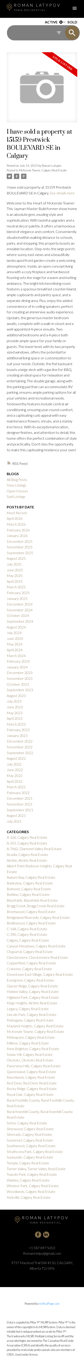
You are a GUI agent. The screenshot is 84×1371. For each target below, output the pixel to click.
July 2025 (14, 564)
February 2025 (18, 593)
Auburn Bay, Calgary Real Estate (31, 877)
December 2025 (19, 541)
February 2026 (18, 530)
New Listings (16, 485)
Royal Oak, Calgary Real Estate (30, 1094)
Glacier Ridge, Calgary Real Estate (32, 986)
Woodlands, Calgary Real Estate (31, 1191)
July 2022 (14, 764)
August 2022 (16, 758)
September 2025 (20, 553)
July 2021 (14, 821)
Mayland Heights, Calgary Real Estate (35, 1026)
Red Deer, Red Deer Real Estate (32, 1083)
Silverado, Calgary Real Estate (29, 1134)
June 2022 (15, 770)
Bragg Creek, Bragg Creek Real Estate (36, 906)
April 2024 (14, 650)
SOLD (72, 22)
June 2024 (15, 638)
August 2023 (16, 695)
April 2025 (14, 581)
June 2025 (15, 570)
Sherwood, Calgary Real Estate (30, 1129)
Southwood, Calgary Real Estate (31, 1146)
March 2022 (16, 787)
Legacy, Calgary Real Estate (28, 1009)
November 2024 (19, 610)
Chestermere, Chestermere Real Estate (37, 957)
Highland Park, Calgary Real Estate (33, 997)
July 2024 (14, 632)
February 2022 (18, 793)
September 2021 (20, 810)
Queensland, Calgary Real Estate (31, 1071)
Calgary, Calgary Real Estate (28, 940)
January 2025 (17, 598)
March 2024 (16, 655)
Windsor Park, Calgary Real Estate (33, 1186)
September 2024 (20, 621)
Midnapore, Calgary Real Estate (31, 1037)
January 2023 (17, 735)
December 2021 (19, 798)
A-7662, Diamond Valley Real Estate (34, 849)
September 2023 (20, 690)
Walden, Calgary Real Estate (28, 1180)
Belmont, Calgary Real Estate (29, 889)
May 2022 (14, 775)
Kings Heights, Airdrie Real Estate (32, 1003)
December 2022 (19, 741)
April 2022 (14, 781)
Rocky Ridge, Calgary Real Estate (32, 1088)
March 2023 (16, 724)
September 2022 (20, 753)
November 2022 (19, 747)
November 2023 (19, 678)
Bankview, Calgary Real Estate (30, 883)
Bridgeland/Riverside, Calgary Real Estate (38, 917)
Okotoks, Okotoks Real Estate (30, 1060)
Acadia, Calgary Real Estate (27, 854)
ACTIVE (51, 22)
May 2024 (14, 644)
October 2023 (18, 684)
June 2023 (15, 707)
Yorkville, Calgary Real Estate (29, 1197)
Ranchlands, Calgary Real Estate (31, 1077)
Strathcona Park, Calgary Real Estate (35, 1151)
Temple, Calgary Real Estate (28, 1163)
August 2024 (16, 627)
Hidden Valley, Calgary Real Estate (33, 991)
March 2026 (16, 524)
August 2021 (16, 815)
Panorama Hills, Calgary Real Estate (34, 1066)
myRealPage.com (49, 1303)
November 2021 (19, 804)
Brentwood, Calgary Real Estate (31, 911)
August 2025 (16, 558)
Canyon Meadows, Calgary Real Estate (36, 946)
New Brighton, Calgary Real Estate (33, 1048)
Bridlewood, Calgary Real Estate (31, 923)
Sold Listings (16, 496)
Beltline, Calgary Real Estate (28, 894)
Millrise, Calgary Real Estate (28, 1043)
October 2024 (18, 615)
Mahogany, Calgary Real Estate (30, 1020)
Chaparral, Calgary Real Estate (30, 951)
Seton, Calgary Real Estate (27, 1123)
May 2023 (14, 713)
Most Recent (17, 513)
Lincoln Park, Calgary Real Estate (31, 1014)
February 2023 (18, 730)
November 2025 (19, 547)
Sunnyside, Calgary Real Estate (30, 1157)
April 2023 (14, 718)
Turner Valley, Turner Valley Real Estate (36, 1169)
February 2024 (18, 661)
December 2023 (19, 672)
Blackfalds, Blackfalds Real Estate (32, 900)
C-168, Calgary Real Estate (27, 929)
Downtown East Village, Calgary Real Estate (40, 974)
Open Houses (17, 491)
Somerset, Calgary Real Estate (30, 1140)
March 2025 (16, 587)
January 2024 (17, 667)
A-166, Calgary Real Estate (27, 837)
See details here (62, 193)
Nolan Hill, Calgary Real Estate (30, 1054)
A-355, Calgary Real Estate (27, 843)
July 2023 (14, 701)
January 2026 (17, 535)
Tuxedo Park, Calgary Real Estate (32, 1174)
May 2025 (14, 575)
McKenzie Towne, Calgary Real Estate (43, 170)
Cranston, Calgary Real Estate (29, 969)
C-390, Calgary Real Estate (27, 934)
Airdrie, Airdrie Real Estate (27, 860)
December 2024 (19, 604)
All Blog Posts (17, 479)
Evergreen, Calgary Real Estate (30, 980)
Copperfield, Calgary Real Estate (31, 963)
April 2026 (14, 518)
